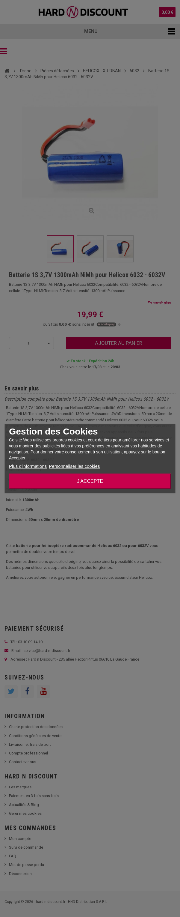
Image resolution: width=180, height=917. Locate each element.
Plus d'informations (28, 466)
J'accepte (90, 481)
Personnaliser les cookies (74, 466)
